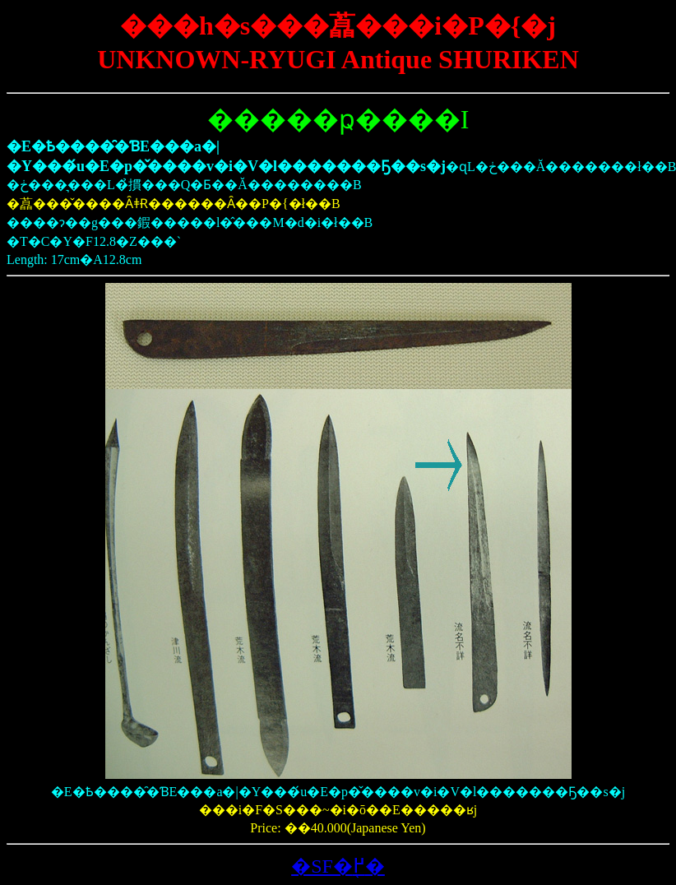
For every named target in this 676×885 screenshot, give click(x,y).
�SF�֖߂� (338, 866)
